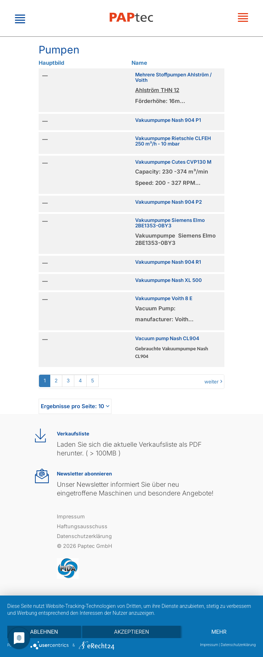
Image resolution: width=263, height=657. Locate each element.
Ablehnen (44, 632)
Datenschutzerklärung (84, 536)
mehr (219, 632)
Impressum (71, 516)
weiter (211, 382)
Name (139, 62)
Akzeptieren (131, 632)
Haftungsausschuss (82, 526)
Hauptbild (51, 62)
